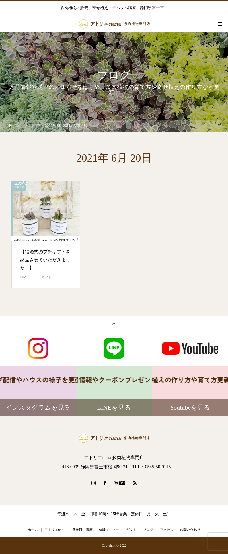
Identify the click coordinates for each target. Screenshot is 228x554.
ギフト (46, 277)
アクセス (166, 530)
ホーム (33, 530)
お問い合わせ (190, 530)
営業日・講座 (82, 530)
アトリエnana (55, 530)
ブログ (148, 530)
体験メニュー (109, 530)
